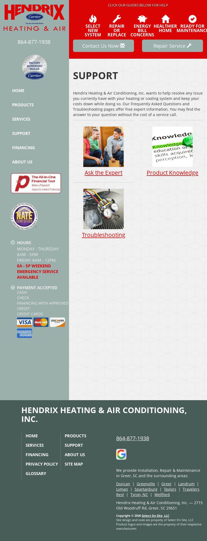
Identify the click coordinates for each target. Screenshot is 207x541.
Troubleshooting (103, 213)
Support (21, 133)
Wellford (162, 494)
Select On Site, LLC (155, 516)
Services (21, 119)
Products (23, 104)
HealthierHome (165, 24)
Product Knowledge (172, 151)
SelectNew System (93, 26)
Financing (23, 147)
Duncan (123, 483)
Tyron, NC (139, 494)
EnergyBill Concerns (142, 26)
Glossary (36, 473)
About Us (22, 162)
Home (18, 90)
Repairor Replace (117, 26)
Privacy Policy (42, 464)
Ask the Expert (103, 151)
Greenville (146, 483)
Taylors (170, 489)
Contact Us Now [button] (103, 46)
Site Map (74, 464)
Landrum (186, 483)
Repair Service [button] (172, 46)
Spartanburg (145, 489)
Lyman (122, 489)
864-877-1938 (132, 438)
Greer (166, 483)
